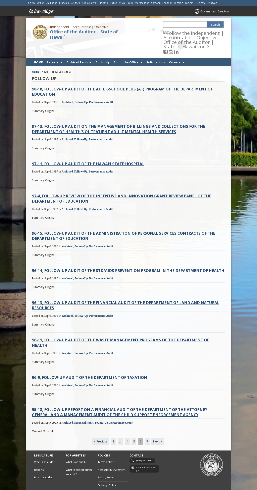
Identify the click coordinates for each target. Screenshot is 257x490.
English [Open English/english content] (31, 3)
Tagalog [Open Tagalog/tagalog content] (178, 3)
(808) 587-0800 (144, 446)
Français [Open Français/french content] (64, 3)
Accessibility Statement (111, 455)
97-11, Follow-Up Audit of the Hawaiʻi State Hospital (88, 149)
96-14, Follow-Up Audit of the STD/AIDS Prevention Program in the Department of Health (128, 256)
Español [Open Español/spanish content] (167, 3)
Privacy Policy (105, 463)
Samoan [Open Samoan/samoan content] (156, 3)
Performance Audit (101, 88)
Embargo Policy (107, 471)
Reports (52, 48)
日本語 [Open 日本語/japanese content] (113, 3)
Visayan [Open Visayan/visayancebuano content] (212, 3)
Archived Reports (79, 48)
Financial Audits (43, 463)
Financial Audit (84, 408)
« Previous (101, 427)
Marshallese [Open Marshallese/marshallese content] (142, 3)
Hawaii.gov (41, 11)
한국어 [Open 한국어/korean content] (122, 3)
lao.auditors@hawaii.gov (146, 455)
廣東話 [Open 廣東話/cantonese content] (40, 3)
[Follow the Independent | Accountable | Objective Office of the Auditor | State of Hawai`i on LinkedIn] (182, 32)
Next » (157, 427)
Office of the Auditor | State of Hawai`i (84, 34)
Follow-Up (81, 88)
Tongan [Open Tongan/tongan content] (189, 3)
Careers (174, 48)
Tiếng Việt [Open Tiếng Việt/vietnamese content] (200, 3)
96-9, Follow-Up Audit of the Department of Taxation (89, 362)
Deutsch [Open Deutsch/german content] (75, 3)
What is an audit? (44, 447)
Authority (103, 48)
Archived (67, 88)
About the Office (126, 48)
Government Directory (214, 11)
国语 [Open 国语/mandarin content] (130, 3)
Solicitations (155, 48)
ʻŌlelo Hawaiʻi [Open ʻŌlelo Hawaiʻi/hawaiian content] (90, 3)
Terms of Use (106, 447)
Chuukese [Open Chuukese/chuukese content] (51, 3)
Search (215, 24)
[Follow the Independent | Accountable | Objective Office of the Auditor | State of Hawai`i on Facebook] (171, 32)
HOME (38, 48)
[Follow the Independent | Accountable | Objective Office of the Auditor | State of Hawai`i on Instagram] (176, 32)
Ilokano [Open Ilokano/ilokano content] (104, 3)
